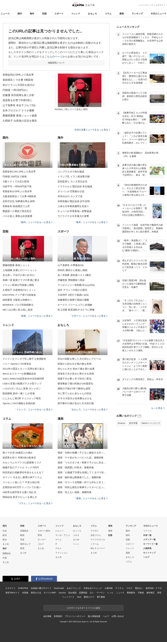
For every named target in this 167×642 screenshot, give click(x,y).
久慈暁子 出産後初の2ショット (19, 290)
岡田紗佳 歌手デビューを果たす (20, 497)
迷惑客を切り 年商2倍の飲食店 (19, 457)
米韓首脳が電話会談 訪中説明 (74, 201)
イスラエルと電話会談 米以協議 (75, 186)
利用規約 (58, 616)
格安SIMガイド (13, 592)
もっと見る (157, 408)
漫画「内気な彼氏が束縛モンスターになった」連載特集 (82, 487)
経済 (5, 535)
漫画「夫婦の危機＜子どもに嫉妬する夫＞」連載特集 (82, 452)
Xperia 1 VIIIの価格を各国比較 (19, 403)
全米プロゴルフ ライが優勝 (18, 110)
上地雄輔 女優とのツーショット (20, 270)
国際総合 (7, 553)
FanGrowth (59, 588)
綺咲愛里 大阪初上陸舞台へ (17, 299)
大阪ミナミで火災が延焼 (16, 181)
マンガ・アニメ (62, 535)
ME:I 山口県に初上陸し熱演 (17, 309)
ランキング (137, 13)
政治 (5, 539)
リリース (147, 531)
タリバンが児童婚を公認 (71, 191)
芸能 (44, 13)
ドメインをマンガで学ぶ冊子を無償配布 (24, 358)
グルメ (58, 548)
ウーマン (101, 592)
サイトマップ (149, 553)
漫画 (121, 13)
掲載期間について (56, 63)
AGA (79, 597)
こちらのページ (53, 56)
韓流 (22, 548)
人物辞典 (147, 548)
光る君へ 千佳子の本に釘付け (19, 275)
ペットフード (68, 597)
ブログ (129, 588)
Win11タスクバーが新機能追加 (19, 373)
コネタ (76, 535)
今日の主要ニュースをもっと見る (92, 129)
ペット (76, 544)
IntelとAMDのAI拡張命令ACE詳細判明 (23, 378)
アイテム (119, 588)
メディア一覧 (149, 539)
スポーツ (58, 13)
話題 (110, 535)
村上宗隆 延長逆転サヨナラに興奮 (76, 309)
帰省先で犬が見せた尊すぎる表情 (76, 373)
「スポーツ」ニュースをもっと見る (88, 316)
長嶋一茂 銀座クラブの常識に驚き (21, 280)
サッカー (42, 539)
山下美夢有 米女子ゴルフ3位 (19, 105)
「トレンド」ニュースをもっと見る (33, 409)
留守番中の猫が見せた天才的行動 (76, 403)
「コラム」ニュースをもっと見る (34, 503)
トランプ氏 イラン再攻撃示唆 (74, 176)
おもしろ (92, 13)
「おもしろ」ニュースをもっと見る (88, 409)
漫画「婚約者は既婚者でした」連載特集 (79, 477)
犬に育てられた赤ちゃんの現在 (74, 393)
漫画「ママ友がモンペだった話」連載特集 (80, 457)
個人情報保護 (94, 616)
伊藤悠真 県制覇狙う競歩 (71, 280)
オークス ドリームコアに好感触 (75, 304)
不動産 (141, 592)
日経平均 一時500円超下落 (17, 186)
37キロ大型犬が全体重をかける (75, 398)
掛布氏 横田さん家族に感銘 (72, 270)
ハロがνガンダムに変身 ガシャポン (22, 388)
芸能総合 (24, 531)
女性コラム (96, 535)
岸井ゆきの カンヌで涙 (70, 196)
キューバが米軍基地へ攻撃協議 (74, 211)
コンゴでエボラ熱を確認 (71, 171)
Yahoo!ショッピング (150, 423)
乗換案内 (131, 592)
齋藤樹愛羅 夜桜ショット (16, 265)
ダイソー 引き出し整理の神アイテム (22, 477)
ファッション (61, 553)
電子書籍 (101, 597)
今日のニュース (158, 13)
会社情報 (47, 616)
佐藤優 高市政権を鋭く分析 (18, 95)
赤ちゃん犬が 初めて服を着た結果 (76, 368)
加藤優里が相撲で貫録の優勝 (73, 299)
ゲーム (58, 539)
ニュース (5, 13)
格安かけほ (36, 592)
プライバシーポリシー (75, 616)
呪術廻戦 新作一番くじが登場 (19, 393)
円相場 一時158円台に (15, 90)
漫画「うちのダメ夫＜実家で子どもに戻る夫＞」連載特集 (82, 462)
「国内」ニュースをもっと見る (35, 222)
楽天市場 (133, 423)
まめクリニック (74, 588)
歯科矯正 (150, 592)
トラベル (95, 544)
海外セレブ (25, 544)
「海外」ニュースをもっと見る (90, 222)
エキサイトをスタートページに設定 (83, 608)
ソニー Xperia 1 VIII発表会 (17, 363)
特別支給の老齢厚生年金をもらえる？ (23, 472)
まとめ (6, 544)
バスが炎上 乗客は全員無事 (17, 216)
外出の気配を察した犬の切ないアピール (79, 358)
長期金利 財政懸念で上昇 (16, 206)
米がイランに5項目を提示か (19, 85)
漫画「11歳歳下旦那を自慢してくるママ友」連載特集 (82, 472)
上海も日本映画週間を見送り (73, 206)
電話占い (139, 588)
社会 (5, 531)
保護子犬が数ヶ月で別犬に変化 (74, 378)
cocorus (62, 592)
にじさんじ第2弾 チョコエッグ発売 (22, 398)
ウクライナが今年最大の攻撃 (73, 216)
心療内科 (109, 588)
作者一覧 (147, 535)
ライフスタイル (98, 539)
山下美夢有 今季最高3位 (71, 265)
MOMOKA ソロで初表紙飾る (18, 304)
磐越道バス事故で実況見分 (17, 211)
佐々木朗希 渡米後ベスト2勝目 (74, 275)
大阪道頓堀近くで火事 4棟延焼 (19, 196)
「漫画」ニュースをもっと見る (90, 498)
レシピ (110, 592)
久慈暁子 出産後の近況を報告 (20, 120)
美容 (159, 592)
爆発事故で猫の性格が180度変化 (75, 383)
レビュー (59, 531)
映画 (22, 535)
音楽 (22, 539)
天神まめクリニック (93, 588)
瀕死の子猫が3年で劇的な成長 (74, 388)
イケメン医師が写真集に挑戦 (18, 285)
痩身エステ (89, 597)
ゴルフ (41, 544)
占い (92, 592)
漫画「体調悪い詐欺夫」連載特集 (76, 467)
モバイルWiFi (50, 592)
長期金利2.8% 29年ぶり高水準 (19, 171)
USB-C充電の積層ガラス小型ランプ (22, 383)
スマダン (95, 531)
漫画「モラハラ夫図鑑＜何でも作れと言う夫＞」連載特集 (82, 482)
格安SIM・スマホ (154, 588)
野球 (40, 535)
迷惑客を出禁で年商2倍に (17, 100)
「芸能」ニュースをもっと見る (35, 316)
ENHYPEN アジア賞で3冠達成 (19, 294)
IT (56, 544)
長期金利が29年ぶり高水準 (18, 74)
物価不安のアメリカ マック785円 (21, 467)
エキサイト (160, 5)
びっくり (77, 531)
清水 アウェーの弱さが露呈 (72, 290)
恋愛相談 (83, 592)
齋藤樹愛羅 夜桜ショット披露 (20, 115)
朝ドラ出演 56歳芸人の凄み (18, 452)
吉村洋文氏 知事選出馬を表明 (19, 201)
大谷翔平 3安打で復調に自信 (73, 294)
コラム (108, 13)
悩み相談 (72, 592)
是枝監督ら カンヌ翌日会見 (72, 181)
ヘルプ (146, 557)
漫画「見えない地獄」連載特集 (74, 492)
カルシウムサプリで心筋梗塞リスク (22, 462)
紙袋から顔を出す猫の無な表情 (74, 363)
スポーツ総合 (44, 531)
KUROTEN (23, 588)
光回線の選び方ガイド (41, 588)
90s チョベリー (98, 548)
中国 (5, 558)
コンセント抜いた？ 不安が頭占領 (21, 482)
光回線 (25, 592)
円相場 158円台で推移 (15, 176)
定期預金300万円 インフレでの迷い (22, 487)
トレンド (75, 13)
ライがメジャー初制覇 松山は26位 (76, 285)
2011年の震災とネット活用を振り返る (23, 368)
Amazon (121, 423)
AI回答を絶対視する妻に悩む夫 (19, 492)
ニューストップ (146, 5)
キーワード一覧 (150, 544)
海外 (32, 13)
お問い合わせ (117, 616)
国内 (19, 13)
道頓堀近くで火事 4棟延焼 (18, 79)
